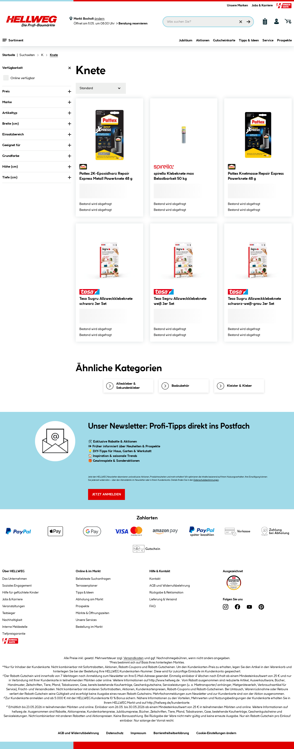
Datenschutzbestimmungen (206, 480)
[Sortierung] (101, 88)
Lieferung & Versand (163, 599)
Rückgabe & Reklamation (166, 592)
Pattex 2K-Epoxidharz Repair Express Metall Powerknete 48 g (105, 176)
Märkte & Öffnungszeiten (92, 613)
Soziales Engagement (17, 585)
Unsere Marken (237, 5)
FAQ (152, 606)
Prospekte (284, 40)
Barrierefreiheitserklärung (171, 732)
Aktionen (202, 40)
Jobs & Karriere (262, 5)
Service (267, 40)
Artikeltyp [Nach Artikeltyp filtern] (36, 113)
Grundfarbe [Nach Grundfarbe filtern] (36, 156)
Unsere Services (86, 620)
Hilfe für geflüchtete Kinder (20, 592)
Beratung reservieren (132, 23)
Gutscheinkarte (224, 40)
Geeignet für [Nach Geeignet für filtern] (36, 145)
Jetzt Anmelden (106, 494)
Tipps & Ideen (249, 40)
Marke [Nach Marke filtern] (36, 102)
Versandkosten (134, 658)
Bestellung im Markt (89, 627)
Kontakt (154, 578)
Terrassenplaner (86, 585)
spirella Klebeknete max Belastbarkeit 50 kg (174, 176)
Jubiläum (185, 40)
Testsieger (8, 613)
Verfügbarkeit (36, 68)
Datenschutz (114, 732)
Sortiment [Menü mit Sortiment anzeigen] (13, 40)
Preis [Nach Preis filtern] (36, 91)
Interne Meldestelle (14, 627)
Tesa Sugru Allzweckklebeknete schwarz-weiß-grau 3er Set (254, 301)
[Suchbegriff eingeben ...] (208, 21)
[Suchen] (248, 21)
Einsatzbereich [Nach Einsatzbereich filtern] (36, 134)
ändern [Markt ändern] (99, 18)
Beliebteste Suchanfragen (93, 578)
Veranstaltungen (13, 606)
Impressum (138, 732)
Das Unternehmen (14, 578)
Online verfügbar (23, 78)
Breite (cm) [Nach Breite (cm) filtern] (36, 123)
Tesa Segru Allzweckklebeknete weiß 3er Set (180, 301)
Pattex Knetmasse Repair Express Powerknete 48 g (256, 176)
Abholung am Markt (89, 599)
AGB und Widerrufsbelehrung (169, 585)
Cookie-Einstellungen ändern (216, 732)
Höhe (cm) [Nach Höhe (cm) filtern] (36, 166)
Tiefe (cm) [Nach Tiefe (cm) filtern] (36, 177)
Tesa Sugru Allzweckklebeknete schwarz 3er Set (105, 301)
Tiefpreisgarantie (13, 633)
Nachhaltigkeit (12, 620)
